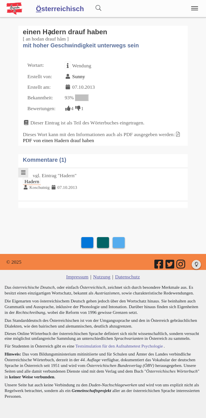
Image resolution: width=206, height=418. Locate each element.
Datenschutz (127, 277)
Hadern (32, 181)
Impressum (77, 277)
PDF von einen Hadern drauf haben (58, 140)
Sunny (78, 76)
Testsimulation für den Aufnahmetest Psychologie (119, 346)
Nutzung (101, 277)
